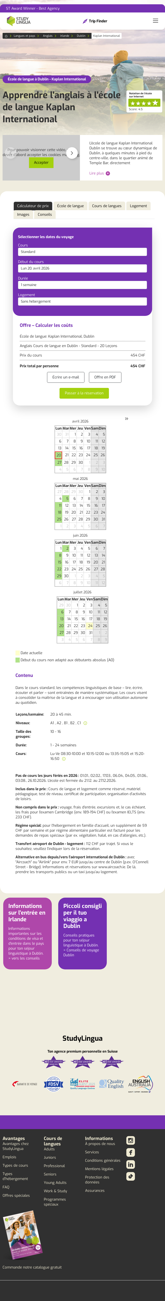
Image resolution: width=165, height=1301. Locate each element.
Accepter (41, 162)
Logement (26, 294)
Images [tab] (23, 214)
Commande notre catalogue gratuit (32, 1267)
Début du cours (31, 261)
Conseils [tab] (45, 214)
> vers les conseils (24, 958)
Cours (23, 245)
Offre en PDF (105, 377)
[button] (72, 153)
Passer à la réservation (84, 393)
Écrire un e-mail (65, 377)
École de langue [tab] (70, 206)
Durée (23, 278)
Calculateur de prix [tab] (33, 206)
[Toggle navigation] (155, 21)
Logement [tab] (138, 206)
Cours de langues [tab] (107, 206)
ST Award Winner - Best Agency (33, 8)
